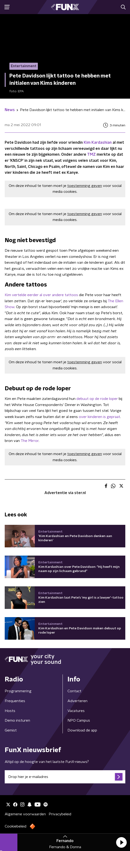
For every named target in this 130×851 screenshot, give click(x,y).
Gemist (11, 730)
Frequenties (15, 701)
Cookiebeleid (15, 826)
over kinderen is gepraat (99, 417)
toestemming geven (84, 186)
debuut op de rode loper (97, 399)
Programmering (18, 691)
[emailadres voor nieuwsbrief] (65, 776)
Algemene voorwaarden (25, 814)
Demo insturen (17, 720)
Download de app (82, 730)
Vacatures (76, 711)
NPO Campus (78, 720)
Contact (74, 691)
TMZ (92, 154)
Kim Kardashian (98, 142)
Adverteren (77, 701)
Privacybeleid (60, 814)
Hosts (10, 711)
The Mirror (29, 441)
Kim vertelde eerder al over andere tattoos (42, 295)
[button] (121, 842)
